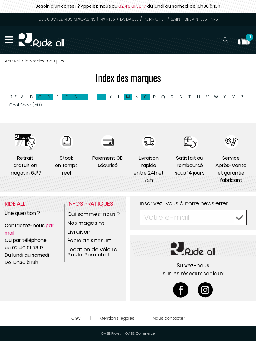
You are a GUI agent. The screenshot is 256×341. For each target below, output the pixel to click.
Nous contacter (169, 318)
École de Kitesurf (89, 240)
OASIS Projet (111, 333)
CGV (76, 318)
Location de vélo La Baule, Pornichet (93, 252)
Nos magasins (86, 223)
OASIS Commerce (140, 333)
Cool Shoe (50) (25, 105)
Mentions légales (116, 318)
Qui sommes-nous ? (94, 214)
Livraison (79, 231)
